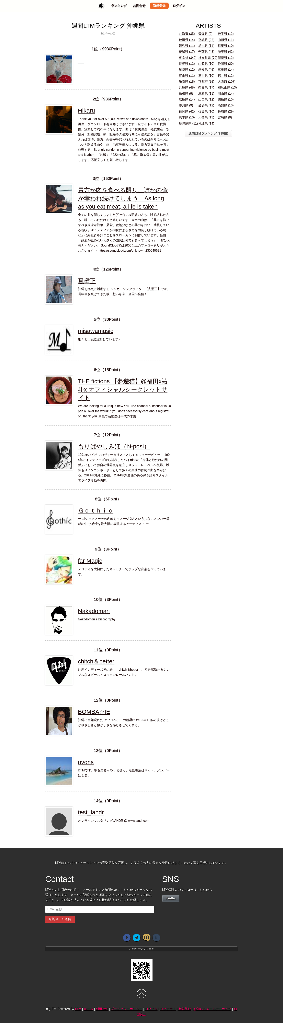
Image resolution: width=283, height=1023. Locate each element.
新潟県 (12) (226, 57)
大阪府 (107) (226, 81)
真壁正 (87, 280)
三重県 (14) (226, 69)
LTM (78, 1009)
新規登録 (159, 5)
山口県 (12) (206, 99)
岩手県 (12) (226, 33)
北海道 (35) (187, 33)
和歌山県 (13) (227, 87)
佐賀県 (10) (206, 111)
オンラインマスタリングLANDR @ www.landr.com (113, 820)
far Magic (90, 560)
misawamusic (95, 331)
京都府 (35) (206, 81)
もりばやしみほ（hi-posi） (114, 446)
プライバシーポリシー (126, 1009)
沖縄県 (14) (206, 123)
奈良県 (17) (206, 87)
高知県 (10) (226, 105)
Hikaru (86, 110)
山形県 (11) (226, 40)
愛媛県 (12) (206, 105)
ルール (88, 1009)
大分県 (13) (206, 117)
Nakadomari (94, 611)
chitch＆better (96, 661)
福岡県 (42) (187, 111)
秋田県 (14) (187, 40)
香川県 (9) (186, 105)
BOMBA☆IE (94, 711)
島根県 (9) (186, 93)
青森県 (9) (205, 33)
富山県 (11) (187, 75)
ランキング (119, 5)
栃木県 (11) (206, 45)
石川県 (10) (206, 75)
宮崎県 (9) (225, 117)
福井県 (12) (226, 75)
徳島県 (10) (226, 99)
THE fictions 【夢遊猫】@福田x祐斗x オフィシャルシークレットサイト (123, 389)
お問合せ (139, 5)
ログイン (179, 5)
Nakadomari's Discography (97, 619)
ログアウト (168, 1009)
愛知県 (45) (206, 69)
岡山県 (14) (226, 93)
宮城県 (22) (206, 40)
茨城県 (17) (187, 51)
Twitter (171, 898)
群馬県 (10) (226, 45)
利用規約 (102, 1009)
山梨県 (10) (206, 63)
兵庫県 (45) (187, 87)
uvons (86, 762)
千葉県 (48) (206, 51)
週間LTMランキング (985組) (208, 133)
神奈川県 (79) (207, 57)
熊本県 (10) (187, 117)
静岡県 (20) (226, 63)
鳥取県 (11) (206, 93)
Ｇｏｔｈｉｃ (95, 510)
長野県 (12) (187, 63)
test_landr (91, 812)
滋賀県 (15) (187, 81)
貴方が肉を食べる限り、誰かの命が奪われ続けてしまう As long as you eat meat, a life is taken (123, 198)
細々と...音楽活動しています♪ (99, 339)
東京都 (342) (188, 57)
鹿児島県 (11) (188, 123)
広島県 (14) (187, 99)
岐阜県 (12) (187, 69)
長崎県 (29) (226, 111)
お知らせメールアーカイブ (212, 1009)
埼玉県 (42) (226, 51)
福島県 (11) (187, 45)
